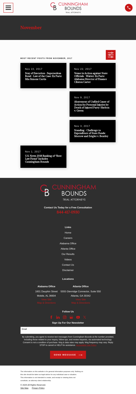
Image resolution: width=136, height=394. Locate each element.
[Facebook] (51, 317)
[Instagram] (64, 317)
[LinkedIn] (58, 317)
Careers (68, 238)
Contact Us (68, 265)
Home (68, 232)
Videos (68, 259)
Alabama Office (68, 243)
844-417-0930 (68, 212)
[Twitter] (84, 317)
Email (24, 329)
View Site (46, 299)
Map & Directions (46, 302)
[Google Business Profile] (71, 317)
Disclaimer (68, 270)
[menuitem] (24, 388)
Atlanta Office (68, 248)
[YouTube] (78, 317)
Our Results (68, 254)
